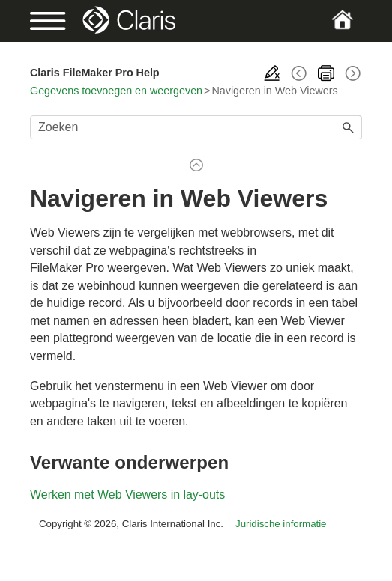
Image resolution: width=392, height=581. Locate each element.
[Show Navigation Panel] (45, 21)
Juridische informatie (280, 523)
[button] (348, 127)
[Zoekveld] (196, 127)
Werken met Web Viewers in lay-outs (127, 494)
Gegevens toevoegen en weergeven (116, 91)
